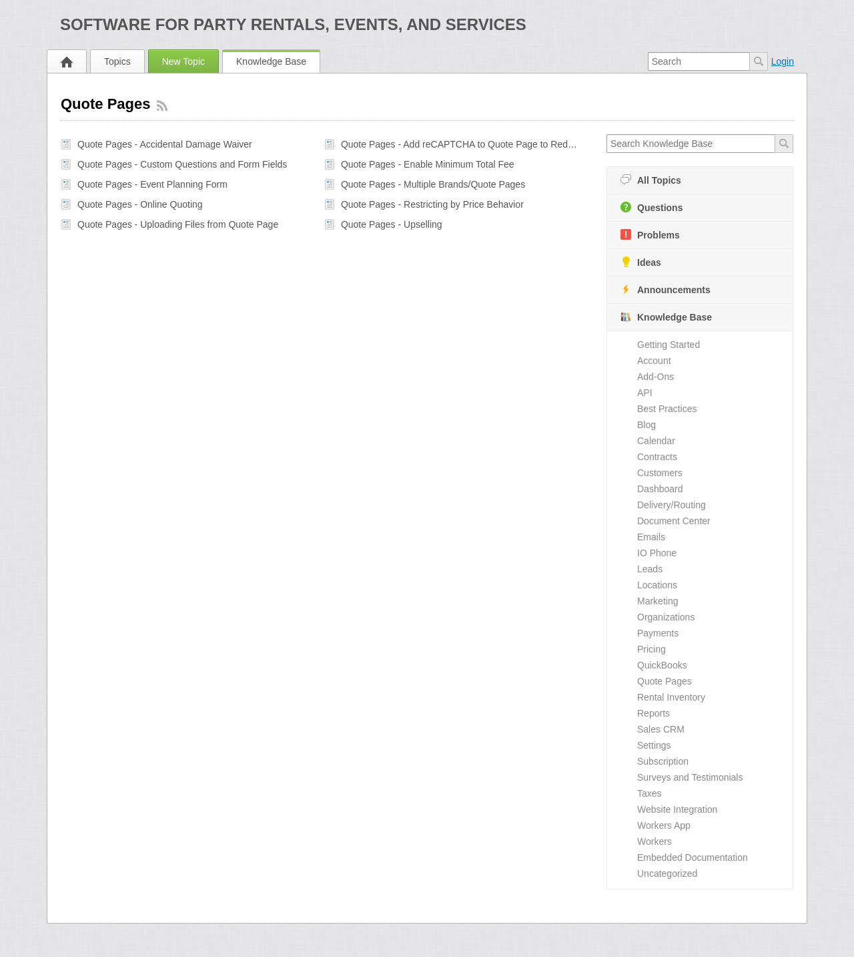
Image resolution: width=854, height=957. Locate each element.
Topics (117, 61)
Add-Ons (655, 376)
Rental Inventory (671, 697)
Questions (651, 207)
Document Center (674, 521)
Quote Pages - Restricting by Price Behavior (432, 204)
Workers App (664, 825)
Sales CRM (661, 729)
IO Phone (657, 553)
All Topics (650, 180)
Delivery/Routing (671, 505)
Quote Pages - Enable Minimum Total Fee (427, 164)
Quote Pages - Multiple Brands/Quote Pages (433, 184)
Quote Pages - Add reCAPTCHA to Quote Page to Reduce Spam (460, 144)
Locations (657, 585)
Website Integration (677, 809)
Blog (646, 424)
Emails (651, 537)
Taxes (649, 793)
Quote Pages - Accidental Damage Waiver (164, 144)
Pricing (651, 649)
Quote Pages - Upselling (391, 224)
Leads (650, 569)
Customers (660, 472)
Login (782, 61)
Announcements (665, 289)
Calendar (656, 440)
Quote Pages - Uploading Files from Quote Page (177, 224)
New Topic (183, 61)
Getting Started (668, 344)
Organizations (666, 617)
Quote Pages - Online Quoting (140, 204)
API (645, 392)
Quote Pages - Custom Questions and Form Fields (182, 164)
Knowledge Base (271, 61)
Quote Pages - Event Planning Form (152, 184)
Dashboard (660, 489)
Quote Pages (664, 681)
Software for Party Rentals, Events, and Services (293, 24)
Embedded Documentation (692, 857)
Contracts (657, 456)
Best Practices (667, 408)
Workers (654, 841)
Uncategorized (667, 873)
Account (654, 360)
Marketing (657, 601)
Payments (658, 633)
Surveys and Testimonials (690, 777)
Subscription (663, 761)
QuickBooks (662, 665)
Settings (654, 745)
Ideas (640, 262)
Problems (650, 234)
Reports (653, 713)
